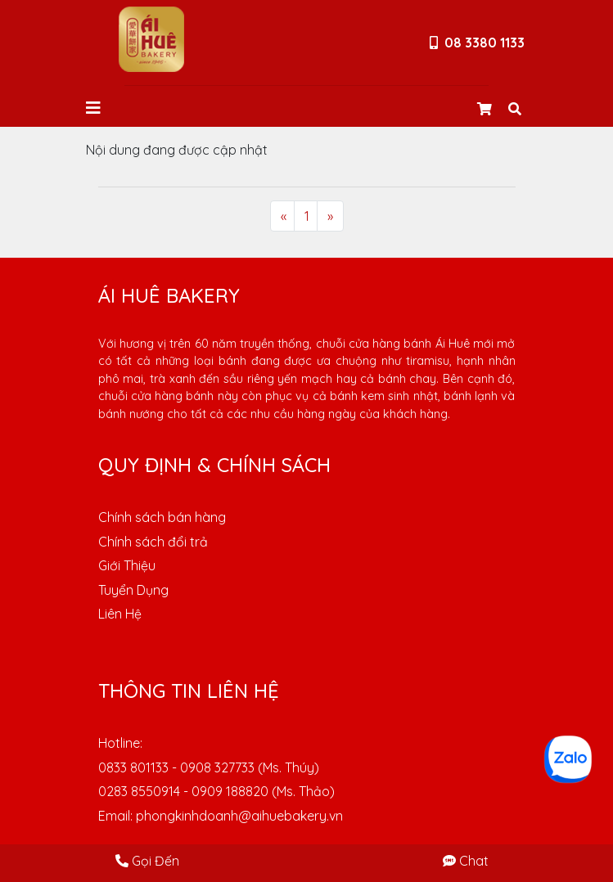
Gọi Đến (147, 861)
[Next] (330, 216)
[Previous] (283, 216)
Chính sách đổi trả (153, 541)
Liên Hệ (120, 613)
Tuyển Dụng (133, 590)
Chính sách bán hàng (162, 517)
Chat (466, 861)
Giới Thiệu (127, 565)
